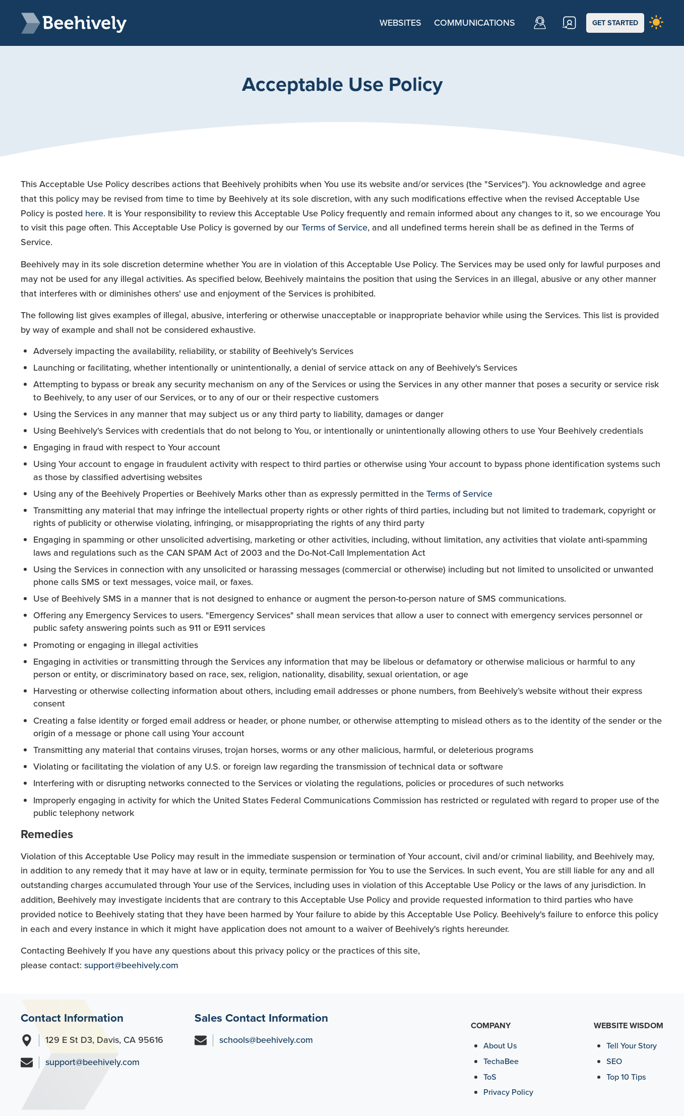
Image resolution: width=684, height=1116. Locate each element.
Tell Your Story (631, 1045)
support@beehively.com (131, 965)
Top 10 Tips (626, 1077)
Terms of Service (334, 227)
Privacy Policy (508, 1092)
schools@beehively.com (266, 1039)
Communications (474, 22)
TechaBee (501, 1061)
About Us (500, 1045)
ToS (489, 1077)
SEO (614, 1061)
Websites (400, 22)
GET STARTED (615, 22)
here (94, 213)
